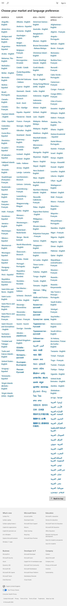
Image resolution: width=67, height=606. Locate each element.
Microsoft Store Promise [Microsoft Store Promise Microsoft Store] (31, 538)
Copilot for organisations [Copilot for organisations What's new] (9, 527)
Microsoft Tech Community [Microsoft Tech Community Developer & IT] (31, 565)
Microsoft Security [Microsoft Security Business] (8, 558)
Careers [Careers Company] (48, 554)
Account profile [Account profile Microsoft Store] (28, 516)
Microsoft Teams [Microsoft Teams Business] (7, 576)
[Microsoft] (33, 1)
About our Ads (50, 598)
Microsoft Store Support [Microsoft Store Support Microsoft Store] (30, 523)
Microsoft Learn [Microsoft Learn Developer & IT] (28, 558)
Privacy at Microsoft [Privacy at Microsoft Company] (51, 565)
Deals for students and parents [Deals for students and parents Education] (54, 540)
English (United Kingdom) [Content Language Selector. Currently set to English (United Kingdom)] (13, 586)
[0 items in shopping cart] (58, 3)
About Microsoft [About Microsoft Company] (50, 558)
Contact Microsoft (8, 598)
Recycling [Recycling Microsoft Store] (26, 534)
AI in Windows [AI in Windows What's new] (7, 534)
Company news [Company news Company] (50, 561)
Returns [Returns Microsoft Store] (26, 527)
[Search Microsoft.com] (8, 3)
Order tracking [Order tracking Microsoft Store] (28, 531)
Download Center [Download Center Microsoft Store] (29, 520)
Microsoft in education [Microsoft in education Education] (52, 516)
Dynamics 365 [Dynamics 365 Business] (7, 565)
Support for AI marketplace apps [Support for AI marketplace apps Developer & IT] (33, 561)
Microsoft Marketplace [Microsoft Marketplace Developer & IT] (30, 569)
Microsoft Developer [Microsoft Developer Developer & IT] (29, 554)
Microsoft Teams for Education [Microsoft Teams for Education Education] (54, 523)
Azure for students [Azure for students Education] (51, 544)
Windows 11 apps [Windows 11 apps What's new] (7, 542)
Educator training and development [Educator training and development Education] (52, 535)
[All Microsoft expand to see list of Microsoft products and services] (3, 3)
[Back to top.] (57, 498)
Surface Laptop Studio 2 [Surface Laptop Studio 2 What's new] (9, 523)
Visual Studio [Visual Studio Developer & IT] (27, 580)
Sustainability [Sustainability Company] (49, 572)
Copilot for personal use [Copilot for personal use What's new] (9, 531)
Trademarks (41, 598)
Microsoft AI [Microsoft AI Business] (6, 554)
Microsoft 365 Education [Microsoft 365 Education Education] (52, 527)
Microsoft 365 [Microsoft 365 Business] (6, 569)
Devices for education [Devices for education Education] (52, 520)
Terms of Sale (33, 598)
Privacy (17, 598)
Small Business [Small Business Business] (7, 580)
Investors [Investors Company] (48, 569)
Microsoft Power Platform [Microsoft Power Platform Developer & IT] (31, 572)
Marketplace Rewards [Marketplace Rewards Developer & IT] (30, 576)
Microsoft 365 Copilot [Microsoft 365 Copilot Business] (9, 572)
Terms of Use (24, 598)
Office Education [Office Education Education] (50, 531)
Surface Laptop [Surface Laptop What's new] (7, 520)
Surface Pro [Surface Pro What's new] (6, 516)
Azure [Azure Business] (4, 561)
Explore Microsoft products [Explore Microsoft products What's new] (10, 538)
